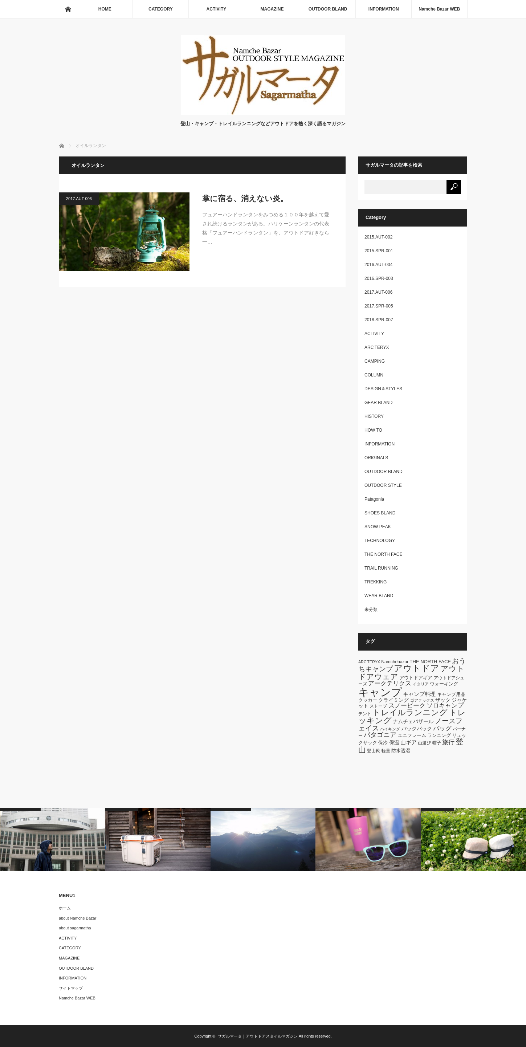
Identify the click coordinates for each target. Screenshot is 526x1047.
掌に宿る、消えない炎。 (245, 198)
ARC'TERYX (376, 347)
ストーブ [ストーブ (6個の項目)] (378, 706)
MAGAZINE (272, 9)
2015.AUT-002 (378, 237)
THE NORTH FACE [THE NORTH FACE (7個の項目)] (430, 661)
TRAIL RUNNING (381, 568)
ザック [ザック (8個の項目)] (442, 700)
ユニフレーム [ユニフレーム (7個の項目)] (412, 735)
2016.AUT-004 (378, 264)
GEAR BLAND (378, 402)
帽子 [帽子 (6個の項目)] (436, 742)
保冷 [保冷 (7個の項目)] (383, 742)
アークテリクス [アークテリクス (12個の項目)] (389, 683)
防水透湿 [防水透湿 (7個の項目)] (400, 750)
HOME (104, 9)
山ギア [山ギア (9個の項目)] (408, 742)
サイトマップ (71, 988)
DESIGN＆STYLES (383, 388)
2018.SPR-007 (378, 319)
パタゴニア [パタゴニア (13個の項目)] (380, 734)
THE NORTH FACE (383, 554)
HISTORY (374, 416)
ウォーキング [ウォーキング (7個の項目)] (444, 684)
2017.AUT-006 (79, 198)
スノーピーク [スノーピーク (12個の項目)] (406, 705)
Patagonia (374, 499)
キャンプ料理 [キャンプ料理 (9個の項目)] (419, 694)
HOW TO (373, 430)
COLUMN (373, 375)
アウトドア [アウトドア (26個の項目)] (416, 668)
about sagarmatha (75, 928)
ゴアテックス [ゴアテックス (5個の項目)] (422, 700)
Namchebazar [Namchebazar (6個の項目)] (394, 661)
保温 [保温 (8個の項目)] (394, 742)
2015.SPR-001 (378, 250)
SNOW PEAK (377, 526)
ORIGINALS (376, 457)
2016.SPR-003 (378, 278)
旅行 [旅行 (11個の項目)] (448, 742)
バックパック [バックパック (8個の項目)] (416, 729)
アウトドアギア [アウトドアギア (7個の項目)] (415, 677)
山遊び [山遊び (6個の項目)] (424, 742)
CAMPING (374, 361)
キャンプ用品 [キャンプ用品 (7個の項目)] (451, 694)
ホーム (65, 908)
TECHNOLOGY (379, 540)
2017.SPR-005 (378, 306)
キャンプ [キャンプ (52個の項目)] (380, 692)
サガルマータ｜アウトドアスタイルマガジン (258, 1036)
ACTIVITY (217, 9)
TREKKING (375, 581)
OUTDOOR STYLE (383, 485)
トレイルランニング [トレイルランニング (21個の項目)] (410, 712)
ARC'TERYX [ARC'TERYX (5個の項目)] (369, 662)
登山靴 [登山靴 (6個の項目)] (373, 750)
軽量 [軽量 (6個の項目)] (386, 750)
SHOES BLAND (379, 513)
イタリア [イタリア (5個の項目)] (421, 684)
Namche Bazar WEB (439, 9)
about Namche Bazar (77, 918)
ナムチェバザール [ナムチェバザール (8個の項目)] (413, 721)
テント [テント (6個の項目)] (364, 713)
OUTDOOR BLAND (328, 9)
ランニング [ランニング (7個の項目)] (439, 735)
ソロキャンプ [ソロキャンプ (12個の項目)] (445, 705)
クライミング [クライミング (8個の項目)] (393, 700)
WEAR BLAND (378, 595)
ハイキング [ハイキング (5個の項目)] (390, 729)
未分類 (371, 609)
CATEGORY (160, 9)
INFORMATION (383, 9)
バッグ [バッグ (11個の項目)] (442, 728)
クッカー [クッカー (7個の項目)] (367, 700)
